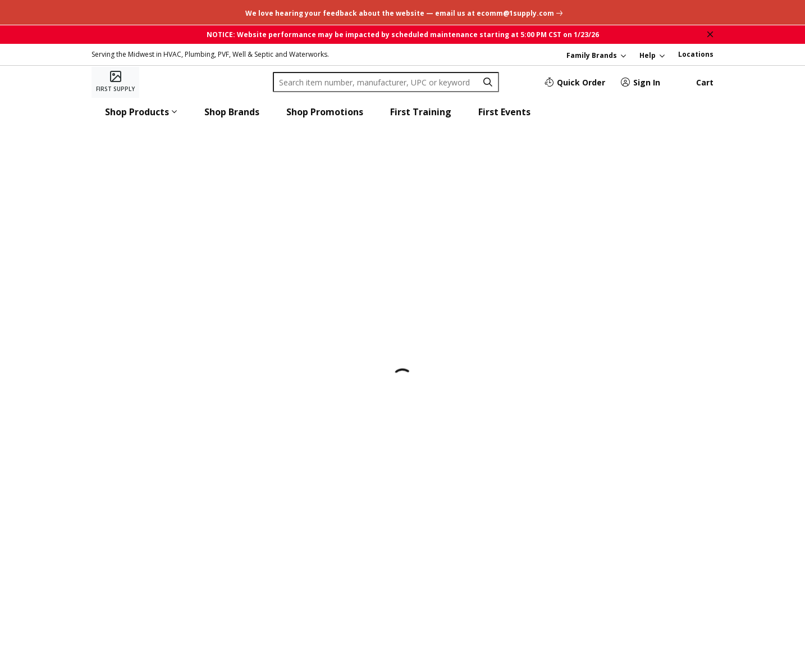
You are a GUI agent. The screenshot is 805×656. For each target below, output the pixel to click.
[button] (141, 112)
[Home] (115, 82)
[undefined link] (402, 12)
